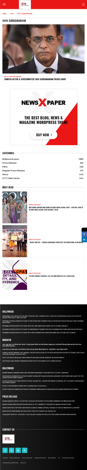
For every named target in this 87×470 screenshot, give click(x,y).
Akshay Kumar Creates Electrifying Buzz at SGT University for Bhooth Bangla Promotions (36, 404)
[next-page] (7, 295)
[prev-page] (3, 295)
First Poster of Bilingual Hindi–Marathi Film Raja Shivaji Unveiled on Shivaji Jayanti (33, 357)
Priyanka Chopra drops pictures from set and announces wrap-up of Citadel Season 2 (35, 326)
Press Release (35, 204)
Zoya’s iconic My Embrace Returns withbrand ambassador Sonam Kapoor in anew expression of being (40, 389)
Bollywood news (13, 76)
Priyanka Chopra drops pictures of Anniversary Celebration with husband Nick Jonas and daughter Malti (42, 329)
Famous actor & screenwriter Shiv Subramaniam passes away (35, 79)
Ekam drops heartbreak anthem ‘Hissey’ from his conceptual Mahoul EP (29, 411)
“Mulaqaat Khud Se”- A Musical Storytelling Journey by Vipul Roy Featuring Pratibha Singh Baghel (39, 414)
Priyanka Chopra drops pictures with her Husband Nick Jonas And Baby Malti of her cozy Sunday (39, 332)
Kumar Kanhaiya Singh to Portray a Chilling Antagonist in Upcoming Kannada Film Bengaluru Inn (38, 401)
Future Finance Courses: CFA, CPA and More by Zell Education (51, 276)
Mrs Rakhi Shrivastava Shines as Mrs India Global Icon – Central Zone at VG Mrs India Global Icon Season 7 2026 (56, 208)
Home (4, 13)
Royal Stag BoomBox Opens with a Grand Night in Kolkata (24, 386)
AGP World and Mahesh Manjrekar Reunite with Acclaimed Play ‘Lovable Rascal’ (31, 361)
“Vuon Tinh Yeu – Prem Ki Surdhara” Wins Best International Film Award (56, 242)
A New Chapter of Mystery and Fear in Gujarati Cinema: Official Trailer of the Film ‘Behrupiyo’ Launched (40, 408)
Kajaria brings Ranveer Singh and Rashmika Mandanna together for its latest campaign (35, 373)
